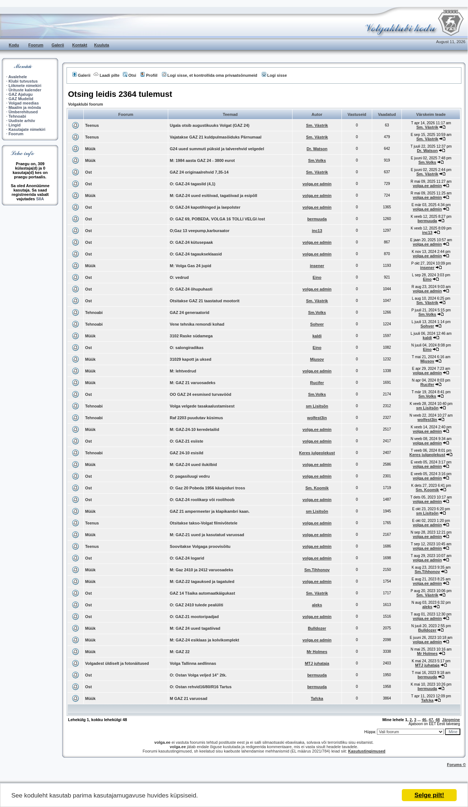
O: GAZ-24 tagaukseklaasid (196, 254)
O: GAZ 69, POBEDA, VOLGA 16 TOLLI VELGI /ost (217, 219)
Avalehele (17, 77)
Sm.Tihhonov (316, 570)
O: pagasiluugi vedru (190, 476)
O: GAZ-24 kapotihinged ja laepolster (205, 207)
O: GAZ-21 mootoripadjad (194, 616)
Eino (317, 277)
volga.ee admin (316, 184)
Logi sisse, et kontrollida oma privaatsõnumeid (209, 75)
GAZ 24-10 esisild (186, 453)
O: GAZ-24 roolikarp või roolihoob (202, 499)
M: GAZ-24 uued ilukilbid (193, 464)
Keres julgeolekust (317, 453)
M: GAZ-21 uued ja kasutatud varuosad (207, 535)
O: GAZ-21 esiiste (186, 441)
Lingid (14, 125)
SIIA (40, 199)
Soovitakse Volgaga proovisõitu (200, 546)
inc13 (317, 230)
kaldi (316, 336)
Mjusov (317, 359)
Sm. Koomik (317, 488)
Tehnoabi (17, 116)
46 (424, 719)
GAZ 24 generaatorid (189, 312)
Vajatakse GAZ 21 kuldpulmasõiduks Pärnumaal (215, 137)
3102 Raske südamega (191, 336)
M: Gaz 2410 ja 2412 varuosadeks (201, 570)
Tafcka (317, 698)
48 (437, 719)
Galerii (58, 45)
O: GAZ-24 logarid (187, 558)
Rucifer (317, 382)
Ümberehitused (23, 112)
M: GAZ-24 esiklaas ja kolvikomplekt (204, 640)
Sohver (317, 324)
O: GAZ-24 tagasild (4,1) (192, 184)
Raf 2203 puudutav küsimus (196, 418)
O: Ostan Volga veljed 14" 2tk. (198, 675)
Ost (88, 172)
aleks (317, 605)
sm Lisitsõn (317, 406)
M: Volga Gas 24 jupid (190, 266)
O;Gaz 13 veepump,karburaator (199, 230)
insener (317, 266)
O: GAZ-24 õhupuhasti (191, 289)
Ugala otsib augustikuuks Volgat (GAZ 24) (209, 125)
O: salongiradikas (186, 347)
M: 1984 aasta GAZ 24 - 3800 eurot (202, 160)
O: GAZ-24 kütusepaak (191, 242)
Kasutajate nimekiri (26, 129)
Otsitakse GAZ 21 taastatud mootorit (204, 301)
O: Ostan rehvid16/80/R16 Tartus (200, 687)
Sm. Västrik (317, 125)
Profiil (148, 75)
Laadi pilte (106, 75)
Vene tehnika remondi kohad (197, 324)
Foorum (36, 45)
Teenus (92, 125)
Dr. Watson (316, 149)
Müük (90, 149)
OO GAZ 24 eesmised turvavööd (200, 394)
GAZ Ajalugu (20, 94)
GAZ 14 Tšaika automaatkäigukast (202, 593)
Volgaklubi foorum (85, 104)
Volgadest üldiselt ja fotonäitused (117, 663)
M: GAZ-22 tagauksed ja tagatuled (202, 581)
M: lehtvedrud (183, 371)
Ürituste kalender (24, 90)
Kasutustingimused (366, 751)
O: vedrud (179, 277)
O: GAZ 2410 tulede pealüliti (196, 605)
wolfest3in (317, 418)
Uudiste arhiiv (21, 120)
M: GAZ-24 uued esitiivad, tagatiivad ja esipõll (213, 195)
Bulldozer (317, 628)
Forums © (456, 764)
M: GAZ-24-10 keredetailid (194, 429)
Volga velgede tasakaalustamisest (202, 406)
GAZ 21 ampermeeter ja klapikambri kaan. (209, 511)
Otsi (129, 75)
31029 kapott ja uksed (190, 359)
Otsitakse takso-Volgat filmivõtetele (203, 523)
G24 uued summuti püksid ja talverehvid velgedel (217, 149)
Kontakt (79, 45)
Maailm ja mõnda (24, 107)
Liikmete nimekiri (24, 85)
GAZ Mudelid (20, 98)
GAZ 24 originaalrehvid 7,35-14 (199, 172)
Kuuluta (101, 45)
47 (431, 719)
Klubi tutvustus (23, 81)
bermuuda (317, 219)
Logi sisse (274, 75)
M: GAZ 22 (179, 651)
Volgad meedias (23, 103)
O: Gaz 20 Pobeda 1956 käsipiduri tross (207, 488)
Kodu (14, 45)
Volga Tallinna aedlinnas (193, 663)
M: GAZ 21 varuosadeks (192, 382)
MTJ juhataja (317, 663)
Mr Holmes (317, 651)
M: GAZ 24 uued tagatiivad (195, 628)
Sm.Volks (317, 160)
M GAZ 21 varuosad (188, 698)
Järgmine (451, 719)
